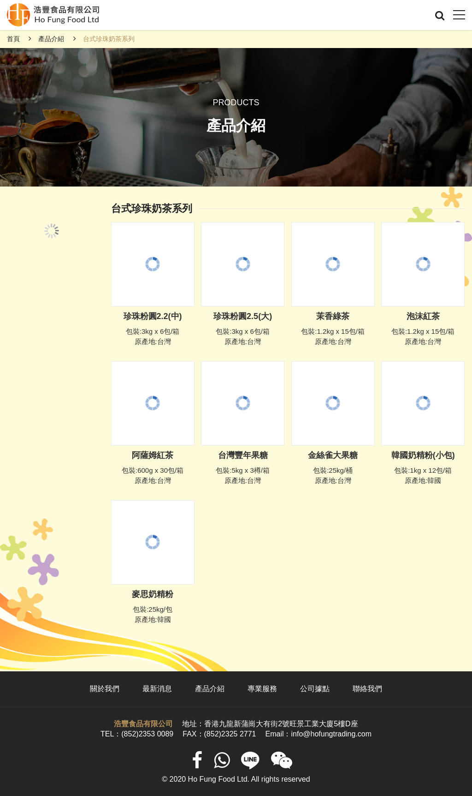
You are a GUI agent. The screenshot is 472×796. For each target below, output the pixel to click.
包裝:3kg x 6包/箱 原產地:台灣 (153, 336)
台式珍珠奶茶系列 (109, 38)
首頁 (13, 38)
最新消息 (157, 689)
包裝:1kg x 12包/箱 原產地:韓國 (423, 475)
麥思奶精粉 (152, 594)
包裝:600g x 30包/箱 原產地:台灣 (152, 475)
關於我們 (104, 689)
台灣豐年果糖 (243, 455)
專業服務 (262, 689)
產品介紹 (51, 38)
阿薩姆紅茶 (152, 455)
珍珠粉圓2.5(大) (242, 316)
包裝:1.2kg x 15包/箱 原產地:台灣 (333, 336)
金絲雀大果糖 (333, 455)
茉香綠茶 (332, 316)
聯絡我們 (367, 689)
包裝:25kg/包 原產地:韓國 (152, 614)
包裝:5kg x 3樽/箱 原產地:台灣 (243, 475)
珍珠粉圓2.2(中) (153, 316)
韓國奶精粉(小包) (423, 455)
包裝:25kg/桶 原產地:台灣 (333, 475)
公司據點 (315, 689)
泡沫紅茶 (423, 316)
